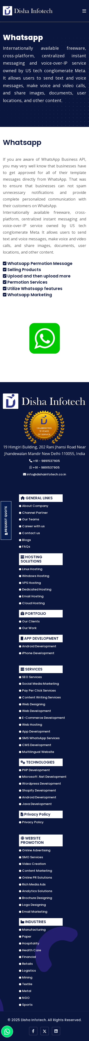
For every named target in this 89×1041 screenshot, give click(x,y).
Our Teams (29, 519)
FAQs (24, 546)
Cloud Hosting (32, 603)
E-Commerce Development (42, 717)
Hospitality (29, 943)
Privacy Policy (31, 822)
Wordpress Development (40, 783)
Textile (25, 984)
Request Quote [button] (6, 520)
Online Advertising (34, 850)
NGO (24, 998)
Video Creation (32, 864)
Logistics (27, 970)
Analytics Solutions (35, 891)
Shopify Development (37, 790)
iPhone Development (36, 653)
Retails (26, 963)
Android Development (37, 646)
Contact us (29, 533)
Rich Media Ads (32, 884)
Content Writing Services (40, 697)
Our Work (28, 628)
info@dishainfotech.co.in (44, 474)
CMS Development (35, 745)
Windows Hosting (34, 576)
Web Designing (32, 704)
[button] (84, 11)
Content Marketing (35, 870)
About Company (33, 506)
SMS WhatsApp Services (39, 738)
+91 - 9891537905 (44, 461)
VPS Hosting (30, 583)
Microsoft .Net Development (42, 776)
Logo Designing (32, 904)
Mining (25, 977)
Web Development (35, 711)
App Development (34, 731)
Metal (25, 991)
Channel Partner (33, 512)
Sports (26, 1004)
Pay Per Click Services (37, 690)
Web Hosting (30, 724)
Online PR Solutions (35, 877)
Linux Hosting (30, 569)
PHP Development (34, 770)
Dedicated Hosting (35, 589)
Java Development (35, 804)
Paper (25, 936)
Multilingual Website (36, 752)
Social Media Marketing (39, 683)
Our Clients (29, 621)
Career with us (32, 526)
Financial (27, 957)
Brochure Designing (35, 898)
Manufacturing (32, 929)
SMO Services (31, 857)
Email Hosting (31, 596)
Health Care (30, 950)
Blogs (25, 540)
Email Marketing (33, 911)
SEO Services (30, 677)
